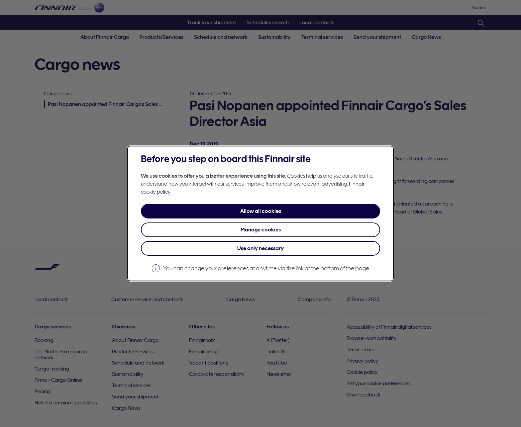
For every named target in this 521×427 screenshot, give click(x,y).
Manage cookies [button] (261, 230)
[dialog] (260, 213)
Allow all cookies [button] (260, 211)
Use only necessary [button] (260, 248)
